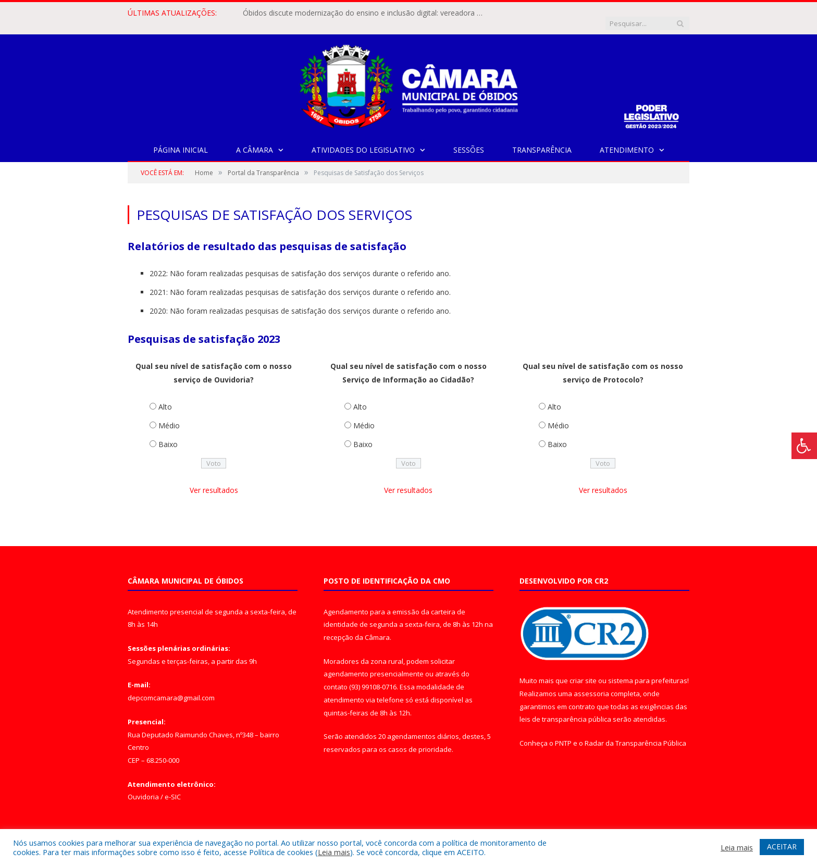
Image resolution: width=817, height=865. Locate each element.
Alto (165, 396)
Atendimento (627, 139)
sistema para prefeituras (647, 670)
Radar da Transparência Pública (635, 732)
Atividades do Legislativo (363, 139)
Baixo (168, 434)
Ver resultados (214, 480)
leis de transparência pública (565, 708)
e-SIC (173, 786)
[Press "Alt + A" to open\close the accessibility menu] (804, 446)
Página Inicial (180, 139)
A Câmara (254, 139)
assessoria (591, 683)
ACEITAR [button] (782, 846)
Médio (169, 415)
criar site (583, 670)
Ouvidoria (143, 786)
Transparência (542, 139)
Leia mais (334, 852)
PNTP (563, 732)
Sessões (468, 139)
